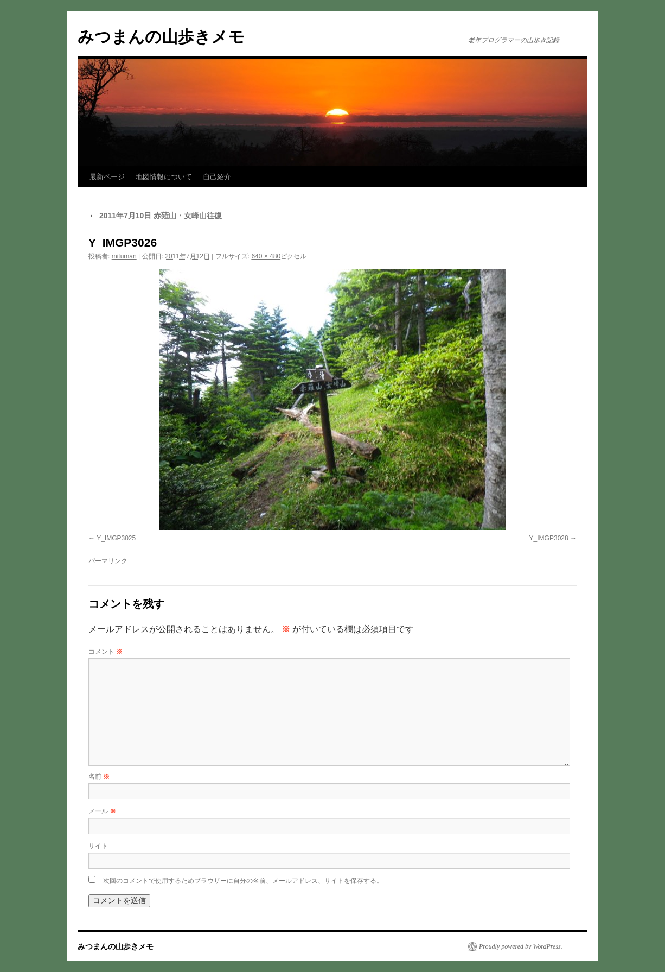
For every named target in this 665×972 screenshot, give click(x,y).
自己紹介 (217, 177)
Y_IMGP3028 (548, 538)
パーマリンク (107, 561)
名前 (99, 776)
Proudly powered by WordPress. (520, 946)
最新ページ (107, 177)
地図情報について (164, 177)
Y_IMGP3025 (116, 538)
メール (102, 811)
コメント (105, 651)
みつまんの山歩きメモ (161, 37)
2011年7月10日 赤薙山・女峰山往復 (155, 215)
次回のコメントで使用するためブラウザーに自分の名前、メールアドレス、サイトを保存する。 (243, 881)
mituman (124, 256)
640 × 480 (265, 256)
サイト (98, 846)
